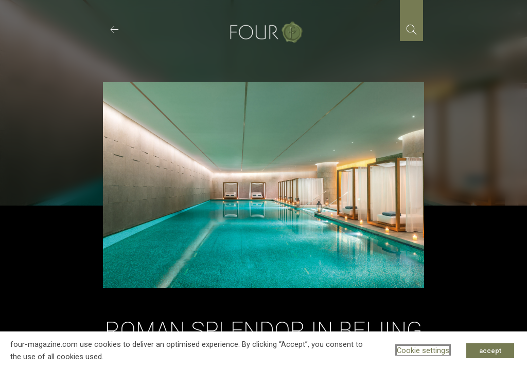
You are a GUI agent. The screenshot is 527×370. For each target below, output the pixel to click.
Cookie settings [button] (423, 350)
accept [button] (490, 351)
